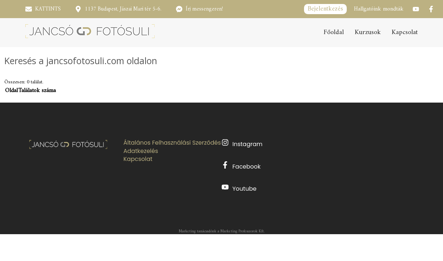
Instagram (242, 143)
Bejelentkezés (325, 8)
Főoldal (334, 32)
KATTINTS (48, 9)
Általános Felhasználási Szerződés (172, 143)
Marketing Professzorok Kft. (242, 231)
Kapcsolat (405, 32)
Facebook (241, 166)
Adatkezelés (140, 151)
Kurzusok (368, 32)
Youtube (239, 188)
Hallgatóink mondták (379, 9)
